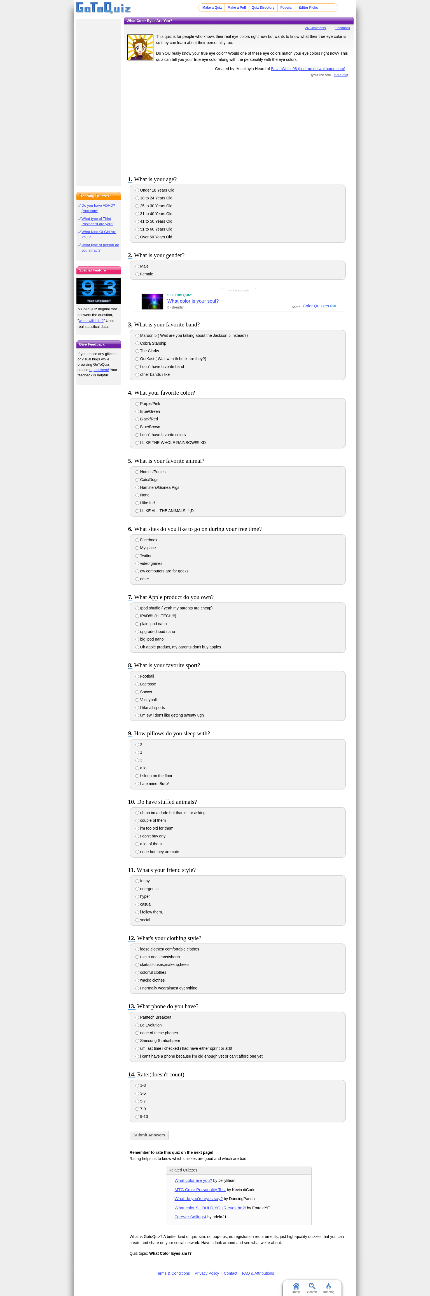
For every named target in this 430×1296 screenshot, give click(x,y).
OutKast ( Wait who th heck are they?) (170, 358)
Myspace (145, 547)
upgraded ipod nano (155, 631)
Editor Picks (308, 8)
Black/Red (146, 419)
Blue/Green (147, 411)
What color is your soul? (193, 301)
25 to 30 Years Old (153, 206)
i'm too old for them (154, 828)
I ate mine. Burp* (152, 783)
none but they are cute (157, 852)
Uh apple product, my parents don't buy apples (178, 647)
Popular (286, 8)
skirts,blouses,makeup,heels (162, 964)
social (142, 920)
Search (312, 1288)
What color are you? (193, 1180)
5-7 (140, 1101)
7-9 (140, 1109)
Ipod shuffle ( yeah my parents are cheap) (174, 608)
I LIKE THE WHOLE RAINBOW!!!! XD (170, 442)
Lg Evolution (148, 1025)
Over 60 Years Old (153, 237)
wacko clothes (150, 980)
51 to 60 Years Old (153, 229)
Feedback (342, 28)
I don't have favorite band (159, 366)
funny (142, 881)
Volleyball (146, 700)
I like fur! (145, 503)
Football (144, 676)
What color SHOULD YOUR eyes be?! (210, 1207)
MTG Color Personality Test (200, 1189)
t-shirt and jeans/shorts (157, 957)
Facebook (146, 540)
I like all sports (150, 707)
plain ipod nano (151, 623)
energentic (146, 889)
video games (148, 563)
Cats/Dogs (146, 479)
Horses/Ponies (150, 471)
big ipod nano (149, 639)
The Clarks (147, 351)
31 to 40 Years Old (153, 213)
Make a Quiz (212, 8)
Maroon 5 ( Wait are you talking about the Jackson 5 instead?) (191, 335)
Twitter (143, 555)
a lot (141, 768)
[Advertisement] (239, 125)
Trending (328, 1288)
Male (142, 266)
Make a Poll (237, 8)
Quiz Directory (263, 8)
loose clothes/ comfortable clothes (167, 949)
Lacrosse (145, 684)
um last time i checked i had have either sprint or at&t (183, 1048)
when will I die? (91, 321)
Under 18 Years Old (154, 190)
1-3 (140, 1085)
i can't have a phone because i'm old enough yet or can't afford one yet (199, 1056)
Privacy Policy (207, 1273)
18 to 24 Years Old (153, 198)
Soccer (143, 692)
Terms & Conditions (173, 1273)
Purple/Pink (147, 403)
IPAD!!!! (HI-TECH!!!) (155, 616)
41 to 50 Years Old (153, 221)
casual (143, 904)
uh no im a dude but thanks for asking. (171, 813)
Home (296, 1288)
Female (144, 274)
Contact (230, 1273)
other (142, 579)
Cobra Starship (150, 343)
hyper (142, 896)
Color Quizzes (315, 306)
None (142, 495)
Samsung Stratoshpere (157, 1040)
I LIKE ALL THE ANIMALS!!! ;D (164, 510)
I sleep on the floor (153, 776)
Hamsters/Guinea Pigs (157, 487)
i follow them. (149, 912)
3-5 (140, 1093)
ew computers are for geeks (162, 571)
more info (340, 75)
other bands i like (152, 374)
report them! (99, 370)
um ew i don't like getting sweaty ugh (169, 715)
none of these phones (156, 1033)
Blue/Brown (147, 427)
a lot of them (148, 844)
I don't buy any (150, 836)
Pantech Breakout (153, 1017)
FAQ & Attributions (258, 1273)
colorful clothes (150, 972)
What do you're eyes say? (199, 1198)
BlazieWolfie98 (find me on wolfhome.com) (308, 68)
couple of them (150, 820)
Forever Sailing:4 (190, 1216)
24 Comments (315, 28)
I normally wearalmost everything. (166, 988)
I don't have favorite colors (160, 434)
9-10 (141, 1116)
